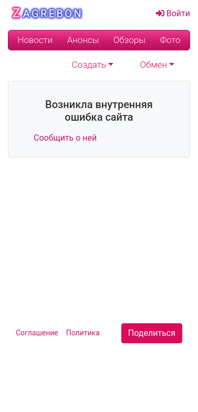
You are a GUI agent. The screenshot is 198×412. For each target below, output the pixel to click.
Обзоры (129, 40)
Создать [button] (89, 64)
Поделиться (151, 333)
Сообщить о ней (65, 138)
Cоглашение (37, 333)
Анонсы (83, 40)
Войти (173, 13)
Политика (83, 333)
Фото (170, 40)
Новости (35, 40)
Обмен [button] (154, 64)
